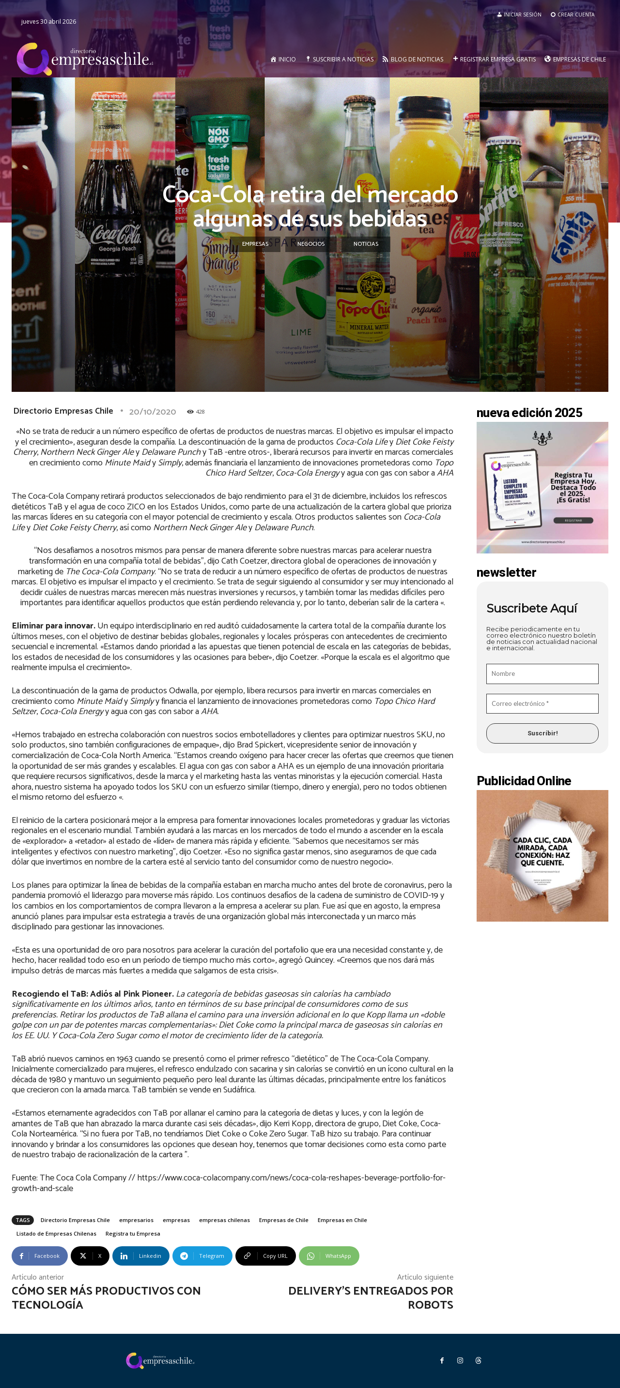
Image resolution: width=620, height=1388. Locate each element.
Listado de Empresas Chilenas (56, 1233)
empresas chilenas (224, 1220)
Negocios (311, 244)
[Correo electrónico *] (542, 704)
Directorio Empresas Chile (63, 411)
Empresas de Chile (284, 1220)
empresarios (136, 1220)
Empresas (255, 244)
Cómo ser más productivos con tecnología (106, 1298)
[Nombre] (542, 674)
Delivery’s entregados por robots (370, 1298)
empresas (176, 1220)
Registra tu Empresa (133, 1233)
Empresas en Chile (342, 1220)
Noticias (365, 244)
